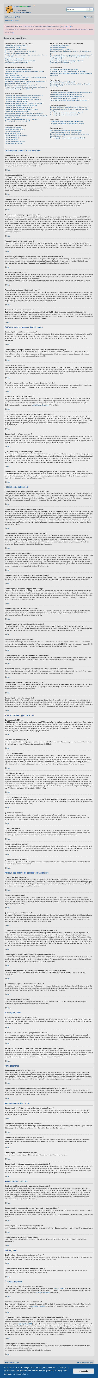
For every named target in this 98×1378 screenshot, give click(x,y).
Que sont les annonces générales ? (16, 135)
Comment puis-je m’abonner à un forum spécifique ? (66, 113)
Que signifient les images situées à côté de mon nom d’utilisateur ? (25, 81)
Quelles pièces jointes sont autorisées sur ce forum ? (66, 121)
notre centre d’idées (38, 1306)
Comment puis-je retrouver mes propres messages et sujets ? (69, 100)
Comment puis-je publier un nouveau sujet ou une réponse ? (23, 95)
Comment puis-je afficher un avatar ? (16, 83)
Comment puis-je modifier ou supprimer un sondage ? (21, 105)
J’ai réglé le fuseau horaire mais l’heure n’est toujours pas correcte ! (26, 77)
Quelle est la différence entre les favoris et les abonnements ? (69, 107)
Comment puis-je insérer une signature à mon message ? (23, 99)
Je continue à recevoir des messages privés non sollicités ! (68, 71)
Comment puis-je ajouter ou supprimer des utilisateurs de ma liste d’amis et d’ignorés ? (70, 85)
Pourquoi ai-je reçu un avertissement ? (17, 111)
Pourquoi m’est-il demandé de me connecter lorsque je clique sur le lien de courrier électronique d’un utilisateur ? (26, 88)
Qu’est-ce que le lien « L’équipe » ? (61, 62)
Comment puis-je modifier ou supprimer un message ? (22, 97)
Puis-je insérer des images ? (14, 133)
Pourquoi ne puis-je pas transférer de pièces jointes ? (21, 109)
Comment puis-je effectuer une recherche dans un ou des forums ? (70, 92)
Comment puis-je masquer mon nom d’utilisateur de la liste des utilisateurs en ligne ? (24, 72)
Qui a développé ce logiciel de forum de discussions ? (66, 130)
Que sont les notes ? (11, 139)
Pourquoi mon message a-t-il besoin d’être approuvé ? (22, 119)
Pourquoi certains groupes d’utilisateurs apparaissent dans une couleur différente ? (69, 58)
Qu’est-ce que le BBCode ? (13, 127)
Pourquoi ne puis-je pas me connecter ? (17, 53)
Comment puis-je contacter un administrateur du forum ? (67, 138)
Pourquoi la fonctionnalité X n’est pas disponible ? (65, 132)
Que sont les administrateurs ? (59, 45)
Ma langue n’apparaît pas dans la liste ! (17, 79)
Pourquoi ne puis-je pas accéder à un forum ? (19, 107)
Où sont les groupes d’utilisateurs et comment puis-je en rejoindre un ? (70, 52)
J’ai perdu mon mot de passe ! (14, 59)
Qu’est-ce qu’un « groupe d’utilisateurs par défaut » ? (66, 61)
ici (13, 32)
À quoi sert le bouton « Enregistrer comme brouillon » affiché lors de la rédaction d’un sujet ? (26, 116)
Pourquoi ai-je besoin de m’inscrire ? (16, 45)
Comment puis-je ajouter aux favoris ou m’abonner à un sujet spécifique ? (69, 110)
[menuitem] (17, 16)
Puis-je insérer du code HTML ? (14, 129)
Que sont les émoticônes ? (13, 131)
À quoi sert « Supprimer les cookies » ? (17, 62)
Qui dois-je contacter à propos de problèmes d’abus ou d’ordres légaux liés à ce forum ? (69, 135)
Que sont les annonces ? (12, 137)
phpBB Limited (59, 1288)
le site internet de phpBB (40, 405)
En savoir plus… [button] (20, 1374)
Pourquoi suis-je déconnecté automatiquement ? (20, 61)
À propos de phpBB (43, 1293)
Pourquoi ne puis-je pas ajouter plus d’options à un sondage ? (24, 103)
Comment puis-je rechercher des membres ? (64, 98)
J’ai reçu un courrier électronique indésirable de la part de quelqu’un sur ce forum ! (71, 74)
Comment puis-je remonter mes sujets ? (17, 121)
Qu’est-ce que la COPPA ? (13, 47)
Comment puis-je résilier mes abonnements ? (64, 115)
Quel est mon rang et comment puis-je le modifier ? (21, 85)
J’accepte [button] (83, 1371)
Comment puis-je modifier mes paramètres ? (19, 69)
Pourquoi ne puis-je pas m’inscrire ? (16, 49)
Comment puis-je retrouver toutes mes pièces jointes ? (67, 123)
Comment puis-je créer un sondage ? (16, 101)
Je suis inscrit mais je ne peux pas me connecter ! (20, 51)
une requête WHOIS (25, 1324)
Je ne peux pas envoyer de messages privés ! (64, 69)
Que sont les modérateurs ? (58, 47)
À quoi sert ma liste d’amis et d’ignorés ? (62, 82)
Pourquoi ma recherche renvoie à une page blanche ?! (67, 96)
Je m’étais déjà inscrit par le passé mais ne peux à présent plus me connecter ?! (26, 56)
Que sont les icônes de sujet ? (14, 143)
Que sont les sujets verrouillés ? (15, 141)
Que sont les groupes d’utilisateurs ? (61, 49)
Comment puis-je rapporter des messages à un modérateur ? (24, 113)
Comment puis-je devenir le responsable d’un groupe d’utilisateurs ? (71, 55)
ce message (68, 26)
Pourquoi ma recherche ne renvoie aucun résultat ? (66, 94)
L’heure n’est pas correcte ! (13, 75)
